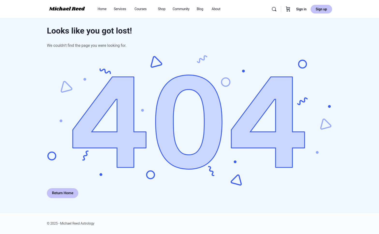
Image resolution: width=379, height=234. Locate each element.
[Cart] (288, 9)
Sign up (321, 9)
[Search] (274, 9)
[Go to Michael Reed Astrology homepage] (67, 8)
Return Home (62, 193)
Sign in (301, 9)
